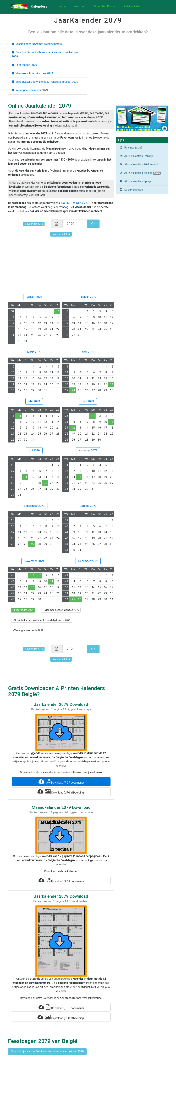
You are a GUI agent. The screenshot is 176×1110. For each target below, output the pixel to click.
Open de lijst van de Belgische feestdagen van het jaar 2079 (47, 1051)
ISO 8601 (66, 203)
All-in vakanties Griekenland (138, 164)
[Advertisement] (61, 267)
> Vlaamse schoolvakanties (61, 610)
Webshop (79, 6)
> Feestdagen (23, 610)
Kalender (33, 223)
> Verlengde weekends (27, 630)
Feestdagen (24, 65)
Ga (93, 224)
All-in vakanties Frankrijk (136, 156)
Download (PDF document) (61, 781)
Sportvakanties (131, 189)
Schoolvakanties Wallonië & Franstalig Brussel (45, 81)
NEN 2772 (82, 203)
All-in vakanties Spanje (135, 181)
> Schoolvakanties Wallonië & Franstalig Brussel (41, 620)
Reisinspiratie (132, 6)
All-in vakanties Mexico (140, 173)
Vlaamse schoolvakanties (32, 73)
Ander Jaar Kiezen (105, 6)
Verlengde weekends (30, 90)
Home (62, 6)
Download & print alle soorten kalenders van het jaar (45, 54)
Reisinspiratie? (130, 147)
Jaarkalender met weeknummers (37, 44)
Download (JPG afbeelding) (61, 791)
